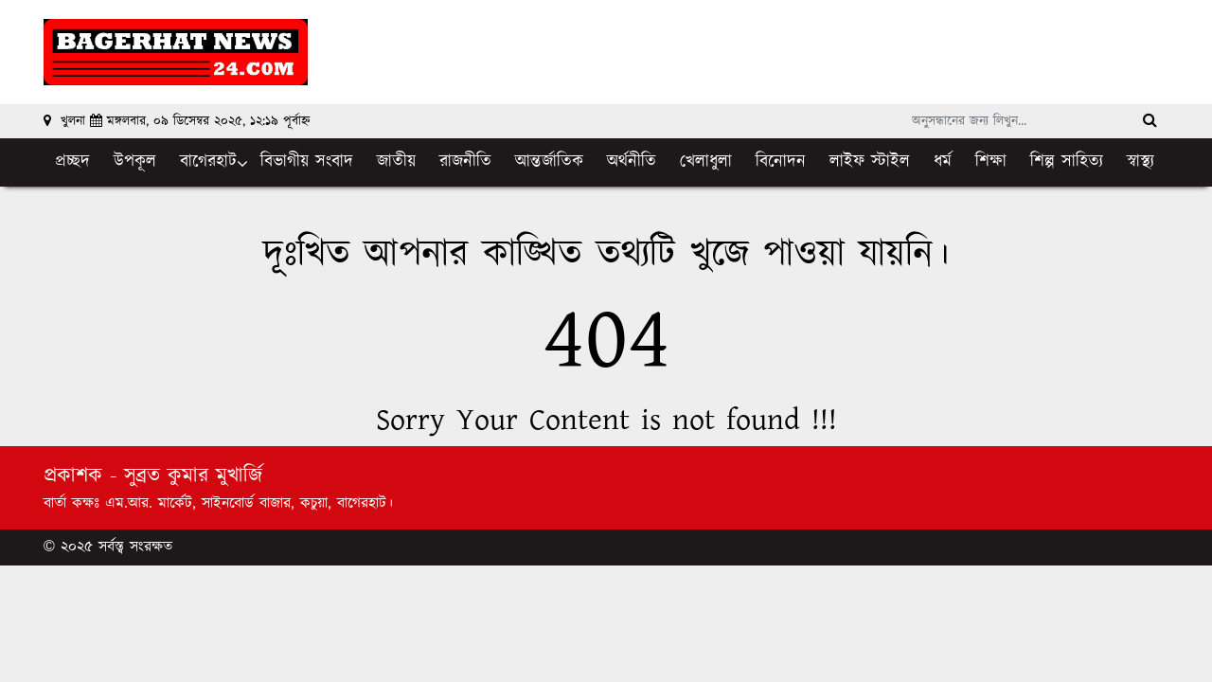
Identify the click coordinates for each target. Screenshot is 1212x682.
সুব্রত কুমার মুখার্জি (193, 476)
